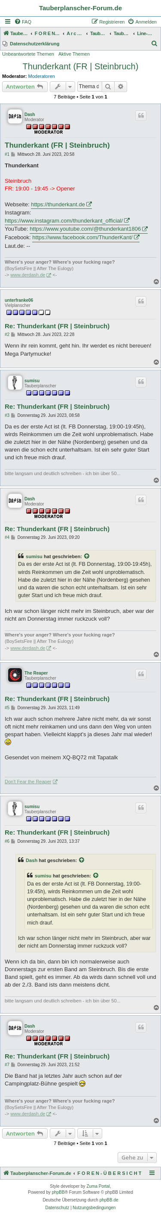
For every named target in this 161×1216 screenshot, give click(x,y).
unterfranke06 (19, 300)
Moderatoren (41, 76)
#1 (7, 154)
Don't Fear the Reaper (28, 781)
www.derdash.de (27, 274)
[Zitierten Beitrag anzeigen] (87, 556)
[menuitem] (22, 22)
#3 (7, 415)
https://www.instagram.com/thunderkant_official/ (64, 220)
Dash (29, 114)
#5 (7, 707)
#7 (7, 1064)
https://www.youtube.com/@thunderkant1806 (85, 229)
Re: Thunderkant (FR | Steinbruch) (57, 326)
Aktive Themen (74, 53)
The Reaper (36, 673)
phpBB (58, 1192)
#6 (7, 841)
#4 (7, 537)
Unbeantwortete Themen (28, 53)
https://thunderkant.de (58, 204)
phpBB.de (109, 1200)
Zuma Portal (97, 1186)
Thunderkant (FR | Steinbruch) (81, 66)
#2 (7, 334)
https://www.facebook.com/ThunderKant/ (82, 237)
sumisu (31, 380)
